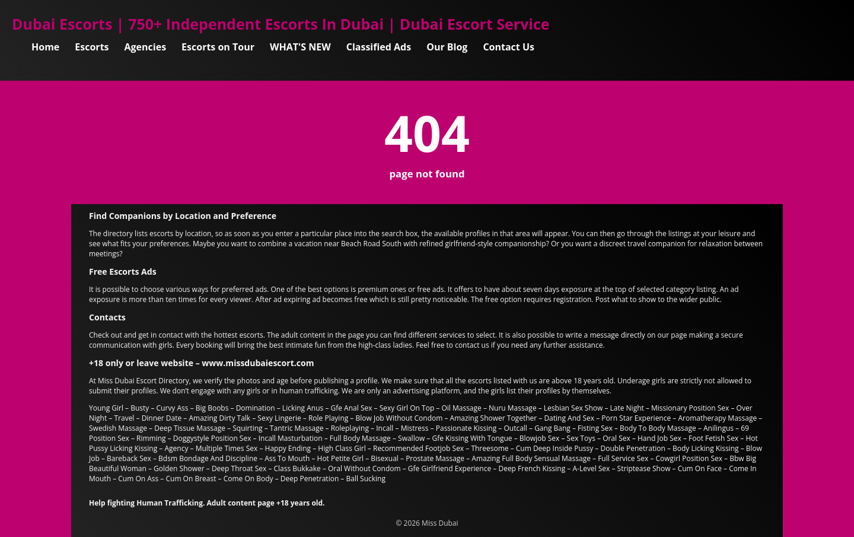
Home (45, 46)
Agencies (146, 46)
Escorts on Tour (217, 46)
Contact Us (508, 46)
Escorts (92, 46)
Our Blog (446, 46)
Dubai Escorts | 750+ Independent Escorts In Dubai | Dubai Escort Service (281, 24)
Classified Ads (378, 46)
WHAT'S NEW (300, 46)
